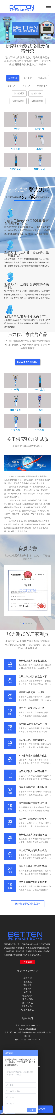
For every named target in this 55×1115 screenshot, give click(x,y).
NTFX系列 (39, 169)
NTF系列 (15, 149)
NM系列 (39, 129)
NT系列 (39, 410)
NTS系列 (39, 430)
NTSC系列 (15, 169)
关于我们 (27, 962)
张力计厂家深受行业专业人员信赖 (36, 819)
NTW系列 (15, 129)
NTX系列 (15, 430)
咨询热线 (40, 1109)
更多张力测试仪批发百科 (27, 903)
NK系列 (39, 149)
